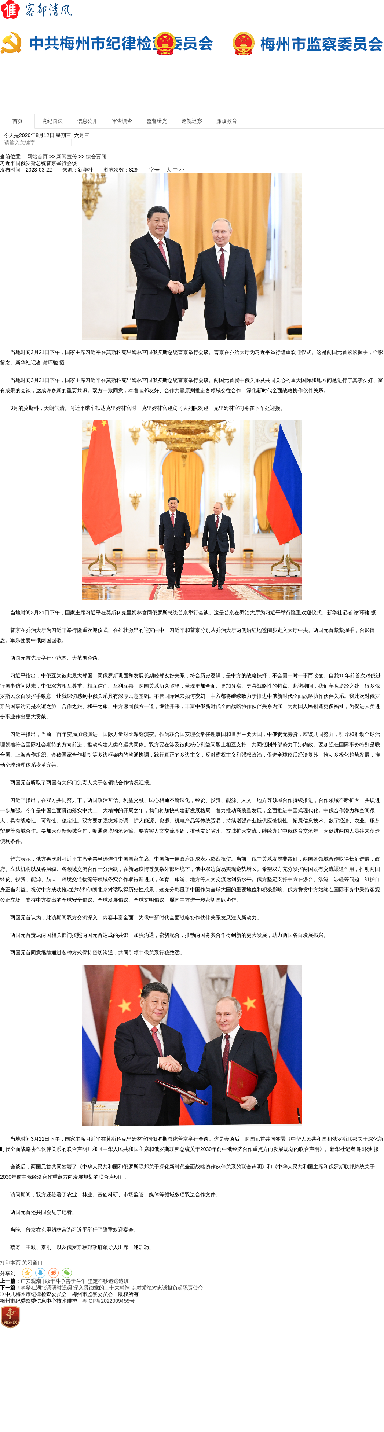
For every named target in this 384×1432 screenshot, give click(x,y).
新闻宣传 (66, 156)
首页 (17, 121)
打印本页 (10, 1263)
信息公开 (87, 121)
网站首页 (37, 156)
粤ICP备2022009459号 (108, 1301)
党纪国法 (52, 121)
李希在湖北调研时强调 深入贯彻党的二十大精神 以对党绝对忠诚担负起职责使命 (112, 1288)
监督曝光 (157, 121)
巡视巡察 (192, 121)
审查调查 (122, 121)
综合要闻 (96, 156)
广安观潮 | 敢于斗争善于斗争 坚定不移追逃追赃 (75, 1281)
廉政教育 (226, 121)
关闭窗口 (32, 1263)
